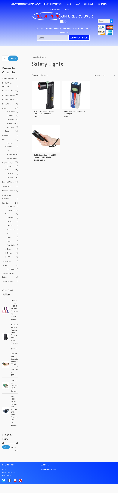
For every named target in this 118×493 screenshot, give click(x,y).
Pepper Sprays (7, 169)
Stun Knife (11, 254)
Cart (77, 4)
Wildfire (10, 180)
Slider (9, 246)
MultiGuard (11, 239)
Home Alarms (7, 104)
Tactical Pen (6, 270)
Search (13, 58)
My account (54, 9)
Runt (9, 243)
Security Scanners (9, 197)
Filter (6, 456)
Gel (8, 153)
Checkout (88, 4)
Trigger (10, 262)
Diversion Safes (8, 91)
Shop (66, 9)
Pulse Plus (11, 278)
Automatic (11, 111)
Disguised (11, 119)
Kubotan (5, 138)
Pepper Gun (11, 157)
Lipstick (10, 235)
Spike (9, 250)
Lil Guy (9, 231)
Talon (9, 258)
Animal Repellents (9, 78)
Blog (69, 4)
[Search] (111, 21)
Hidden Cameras (8, 99)
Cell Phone (11, 212)
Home (34, 57)
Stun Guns (6, 209)
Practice (10, 176)
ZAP (8, 266)
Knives (4, 108)
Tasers (4, 275)
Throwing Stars (8, 290)
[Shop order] (104, 75)
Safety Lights (7, 192)
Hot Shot (10, 227)
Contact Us (102, 4)
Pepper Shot (11, 172)
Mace (4, 143)
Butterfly (10, 115)
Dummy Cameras (8, 95)
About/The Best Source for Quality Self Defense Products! (36, 4)
